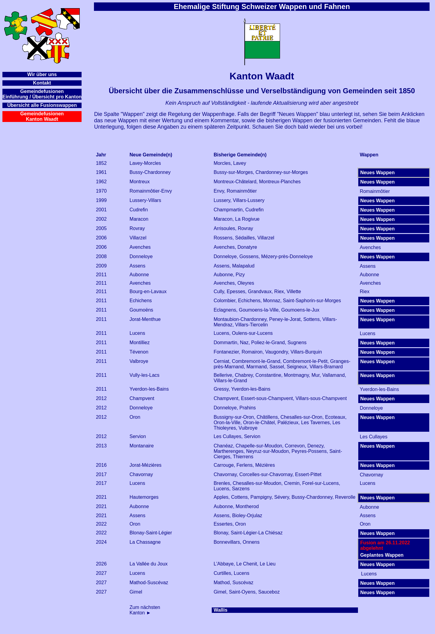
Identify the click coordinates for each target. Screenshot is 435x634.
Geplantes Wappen (381, 555)
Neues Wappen (377, 172)
